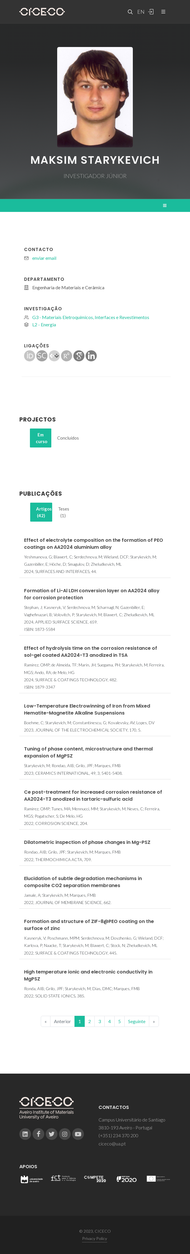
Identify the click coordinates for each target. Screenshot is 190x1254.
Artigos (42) (44, 512)
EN (140, 12)
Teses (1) (63, 512)
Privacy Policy (94, 1238)
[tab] (40, 438)
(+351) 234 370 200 (118, 1135)
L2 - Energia (44, 324)
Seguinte (136, 1021)
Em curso (41, 438)
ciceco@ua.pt (112, 1143)
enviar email (44, 258)
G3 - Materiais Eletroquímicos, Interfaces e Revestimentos (90, 317)
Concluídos (64, 437)
